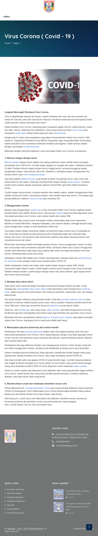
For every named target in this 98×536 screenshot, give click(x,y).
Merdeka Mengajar (15, 497)
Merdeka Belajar (14, 493)
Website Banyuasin (15, 512)
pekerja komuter (28, 179)
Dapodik (10, 505)
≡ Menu (6, 16)
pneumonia (60, 133)
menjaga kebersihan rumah (37, 388)
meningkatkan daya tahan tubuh (31, 289)
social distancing (31, 147)
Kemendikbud (13, 508)
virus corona (77, 130)
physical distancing (33, 332)
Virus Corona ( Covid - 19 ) (34, 43)
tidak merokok (53, 310)
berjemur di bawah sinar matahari (57, 317)
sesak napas (21, 133)
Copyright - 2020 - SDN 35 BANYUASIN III (25, 528)
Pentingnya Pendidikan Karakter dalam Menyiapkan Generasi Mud (78, 506)
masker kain (35, 210)
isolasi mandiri (80, 366)
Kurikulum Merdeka (15, 489)
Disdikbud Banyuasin (16, 501)
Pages (16, 43)
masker (59, 213)
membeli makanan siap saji (73, 299)
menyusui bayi (35, 199)
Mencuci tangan (12, 162)
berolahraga (24, 310)
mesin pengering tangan (34, 174)
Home (7, 43)
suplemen (54, 305)
